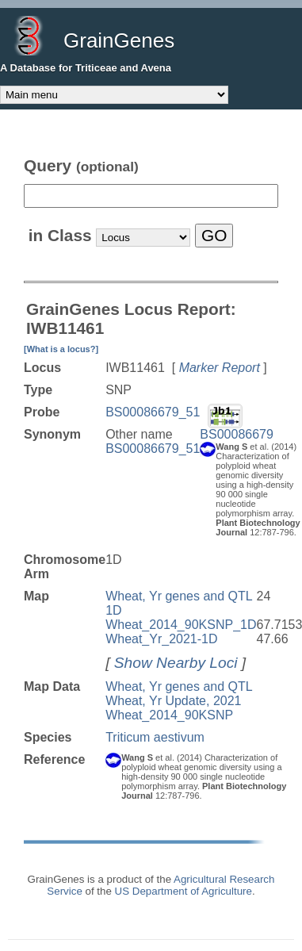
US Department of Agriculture (183, 891)
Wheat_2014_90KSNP (169, 715)
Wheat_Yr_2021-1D (161, 639)
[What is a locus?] (61, 349)
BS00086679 (236, 434)
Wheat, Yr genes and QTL (179, 686)
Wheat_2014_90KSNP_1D (180, 624)
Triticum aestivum (155, 737)
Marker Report (219, 367)
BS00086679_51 (152, 412)
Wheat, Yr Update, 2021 (173, 700)
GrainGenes (118, 40)
